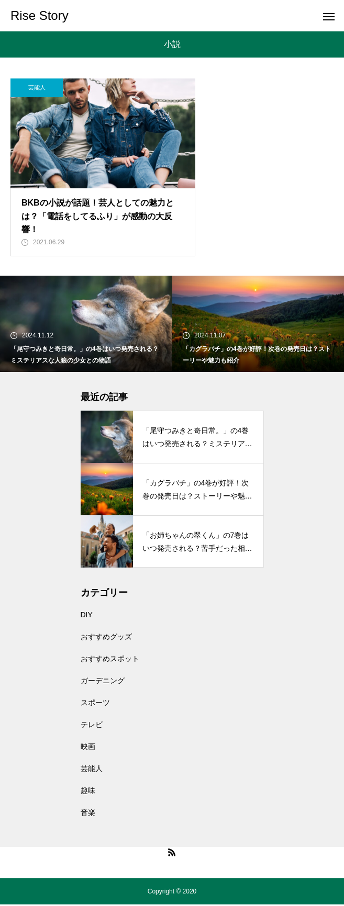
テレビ (92, 726)
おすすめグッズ (106, 638)
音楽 (88, 814)
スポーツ (95, 704)
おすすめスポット (110, 660)
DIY (87, 616)
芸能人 (37, 87)
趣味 (88, 792)
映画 (88, 748)
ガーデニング (103, 682)
